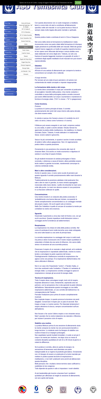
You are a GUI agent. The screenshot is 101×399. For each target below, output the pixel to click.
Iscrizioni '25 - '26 (9, 48)
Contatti (7, 77)
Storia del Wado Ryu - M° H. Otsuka (25, 26)
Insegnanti (7, 40)
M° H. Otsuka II (26, 29)
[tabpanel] (58, 203)
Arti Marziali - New (26, 71)
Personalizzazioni (9, 93)
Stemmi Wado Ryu (26, 41)
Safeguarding (8, 52)
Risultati (7, 69)
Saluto (25, 44)
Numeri (26, 56)
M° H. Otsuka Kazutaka (26, 35)
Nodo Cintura (25, 50)
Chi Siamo (7, 27)
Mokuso (26, 47)
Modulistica (8, 89)
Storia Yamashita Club (25, 38)
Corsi (6, 35)
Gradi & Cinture (26, 53)
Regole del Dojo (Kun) (26, 59)
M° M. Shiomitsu (25, 32)
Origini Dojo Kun (25, 62)
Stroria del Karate (25, 23)
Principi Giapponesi (26, 65)
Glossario (25, 74)
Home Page (7, 23)
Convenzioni (8, 81)
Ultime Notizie (8, 56)
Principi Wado (25, 68)
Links (6, 73)
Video (6, 64)
